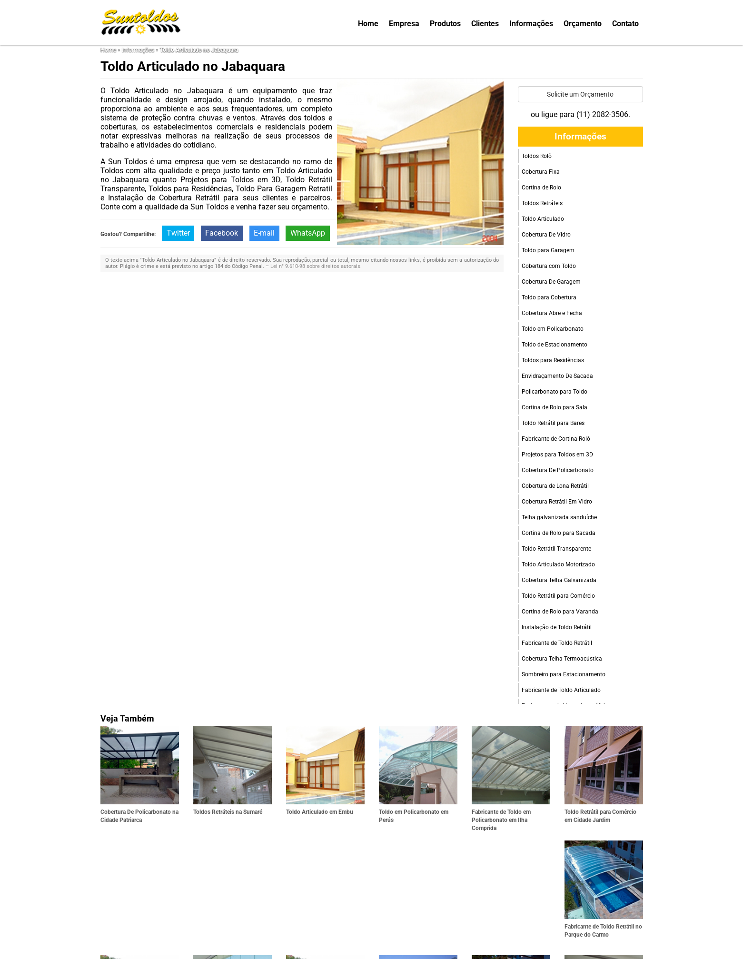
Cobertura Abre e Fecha (552, 313)
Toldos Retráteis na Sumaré (227, 812)
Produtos (445, 23)
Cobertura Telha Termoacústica (562, 658)
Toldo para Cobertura (549, 297)
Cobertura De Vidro (546, 234)
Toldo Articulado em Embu (319, 812)
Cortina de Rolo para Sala (554, 407)
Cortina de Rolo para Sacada (558, 533)
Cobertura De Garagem (551, 281)
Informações (531, 23)
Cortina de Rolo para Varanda (560, 611)
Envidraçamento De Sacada (557, 376)
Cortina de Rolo (541, 187)
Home (368, 23)
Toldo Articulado (543, 219)
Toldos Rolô (537, 156)
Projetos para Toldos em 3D (557, 454)
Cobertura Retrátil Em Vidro (557, 501)
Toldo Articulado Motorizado (558, 564)
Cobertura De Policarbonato (558, 470)
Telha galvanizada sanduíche (559, 517)
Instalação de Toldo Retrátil (557, 627)
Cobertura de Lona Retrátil (555, 486)
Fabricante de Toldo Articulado (561, 690)
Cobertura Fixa (541, 171)
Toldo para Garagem (548, 250)
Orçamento (583, 23)
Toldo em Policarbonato (553, 329)
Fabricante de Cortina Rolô (556, 438)
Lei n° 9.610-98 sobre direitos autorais (315, 266)
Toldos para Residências (553, 360)
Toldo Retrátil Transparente (556, 548)
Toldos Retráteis (542, 203)
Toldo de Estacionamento (554, 344)
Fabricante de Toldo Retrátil (557, 643)
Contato (625, 23)
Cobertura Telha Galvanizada (559, 580)
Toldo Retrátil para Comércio (558, 596)
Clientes (485, 23)
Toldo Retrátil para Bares (553, 423)
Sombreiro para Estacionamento (563, 674)
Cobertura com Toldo (549, 266)
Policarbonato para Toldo (554, 391)
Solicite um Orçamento (580, 94)
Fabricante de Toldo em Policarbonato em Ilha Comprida (501, 820)
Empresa (404, 23)
